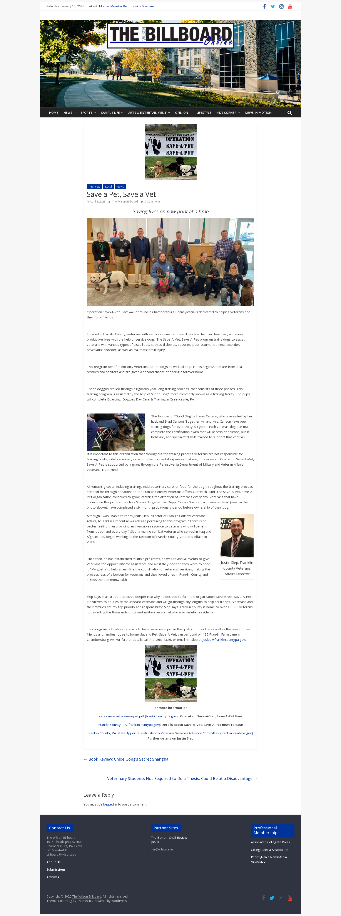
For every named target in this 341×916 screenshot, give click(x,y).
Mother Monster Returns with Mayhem (126, 6)
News (68, 112)
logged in (110, 804)
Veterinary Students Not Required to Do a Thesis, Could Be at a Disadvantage (182, 778)
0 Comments (150, 201)
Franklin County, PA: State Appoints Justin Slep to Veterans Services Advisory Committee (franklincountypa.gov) (170, 733)
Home (53, 112)
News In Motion (258, 112)
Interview (94, 186)
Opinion (181, 112)
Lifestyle (204, 112)
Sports (86, 112)
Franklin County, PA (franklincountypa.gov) (129, 724)
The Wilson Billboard (125, 201)
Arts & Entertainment (147, 112)
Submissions (56, 869)
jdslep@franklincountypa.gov (223, 639)
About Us (53, 862)
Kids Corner (226, 112)
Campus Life (110, 112)
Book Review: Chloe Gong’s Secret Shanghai (126, 759)
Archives (53, 877)
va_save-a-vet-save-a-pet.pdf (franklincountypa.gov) (138, 716)
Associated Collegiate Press (270, 842)
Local (108, 186)
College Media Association (269, 850)
